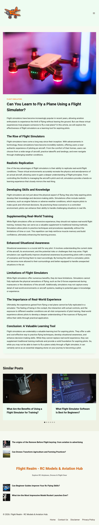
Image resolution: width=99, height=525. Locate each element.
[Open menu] (94, 13)
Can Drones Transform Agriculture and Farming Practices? (39, 452)
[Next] (92, 397)
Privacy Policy (88, 519)
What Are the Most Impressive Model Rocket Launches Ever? (40, 495)
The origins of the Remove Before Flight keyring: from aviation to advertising (47, 442)
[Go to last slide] (7, 397)
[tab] (44, 422)
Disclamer (75, 519)
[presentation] (25, 388)
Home (53, 519)
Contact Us (63, 519)
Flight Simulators (14, 99)
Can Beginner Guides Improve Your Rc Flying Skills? (36, 485)
